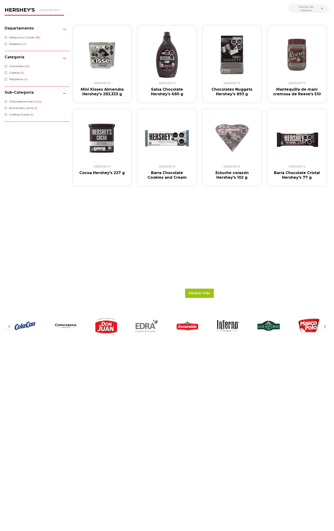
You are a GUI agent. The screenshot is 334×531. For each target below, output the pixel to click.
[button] (37, 28)
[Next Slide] (324, 326)
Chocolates (19, 66)
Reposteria (18, 79)
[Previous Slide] (9, 326)
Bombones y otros (23, 108)
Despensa (17, 44)
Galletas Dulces (21, 114)
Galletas (16, 72)
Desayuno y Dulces (24, 37)
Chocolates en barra (25, 101)
